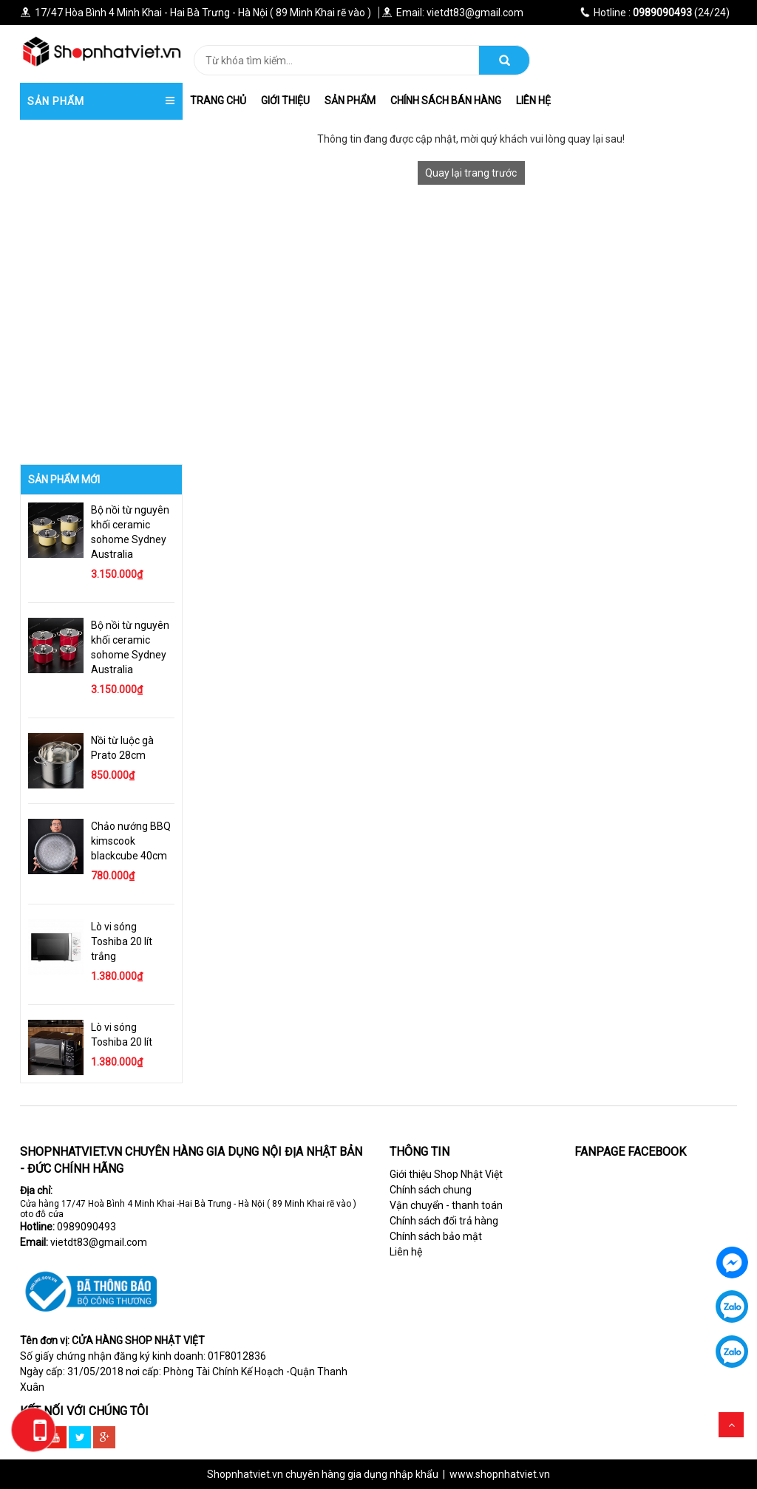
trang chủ (218, 100)
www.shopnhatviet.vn (499, 1474)
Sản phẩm (350, 100)
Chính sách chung (431, 1190)
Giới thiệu (285, 100)
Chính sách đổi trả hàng (444, 1221)
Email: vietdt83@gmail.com (452, 12)
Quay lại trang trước (471, 173)
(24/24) (655, 12)
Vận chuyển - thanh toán (446, 1205)
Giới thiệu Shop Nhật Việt (446, 1174)
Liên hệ (533, 100)
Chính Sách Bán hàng (445, 100)
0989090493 (86, 1227)
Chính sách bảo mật (436, 1236)
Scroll (731, 1424)
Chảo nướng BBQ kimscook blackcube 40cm (131, 841)
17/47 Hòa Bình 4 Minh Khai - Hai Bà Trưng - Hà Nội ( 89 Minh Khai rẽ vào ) (195, 12)
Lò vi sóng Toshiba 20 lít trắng (121, 941)
